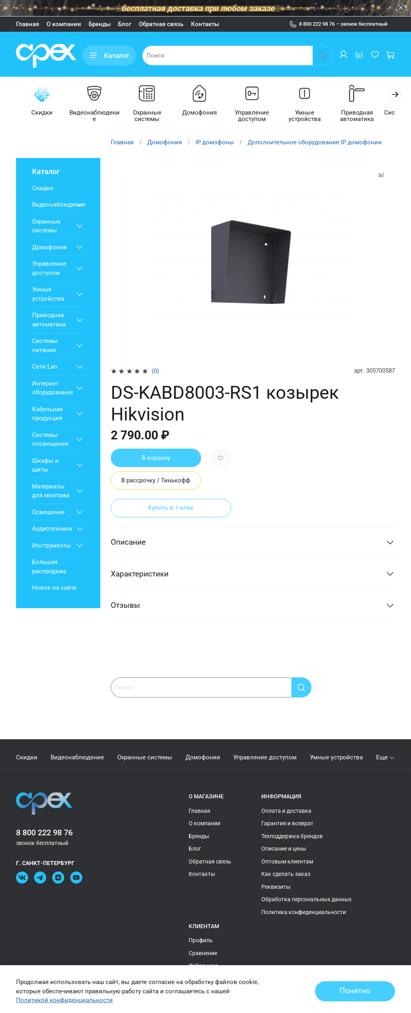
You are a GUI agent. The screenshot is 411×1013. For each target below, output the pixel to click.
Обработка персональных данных (306, 899)
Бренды (100, 24)
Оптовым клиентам (287, 861)
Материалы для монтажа (50, 491)
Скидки (42, 113)
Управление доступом (260, 116)
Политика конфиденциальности (303, 912)
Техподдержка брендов (292, 836)
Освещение (48, 512)
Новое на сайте (54, 588)
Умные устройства (313, 113)
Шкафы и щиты (45, 465)
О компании (64, 24)
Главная (27, 24)
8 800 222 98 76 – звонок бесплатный (338, 24)
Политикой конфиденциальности (64, 1000)
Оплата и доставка (286, 811)
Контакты (205, 24)
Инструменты (51, 546)
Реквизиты (276, 887)
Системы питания (45, 346)
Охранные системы (151, 116)
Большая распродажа (49, 567)
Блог (124, 24)
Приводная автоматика (368, 116)
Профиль (201, 940)
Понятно (355, 990)
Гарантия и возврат (287, 823)
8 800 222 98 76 (44, 832)
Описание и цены (283, 848)
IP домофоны (214, 143)
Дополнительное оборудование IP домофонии (315, 143)
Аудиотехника (52, 529)
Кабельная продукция (47, 414)
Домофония (205, 113)
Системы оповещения (50, 440)
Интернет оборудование (52, 388)
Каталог (109, 55)
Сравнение (203, 953)
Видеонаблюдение (97, 113)
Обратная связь (161, 24)
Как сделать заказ (285, 874)
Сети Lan (44, 367)
